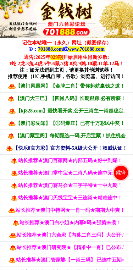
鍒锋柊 (121, 175)
